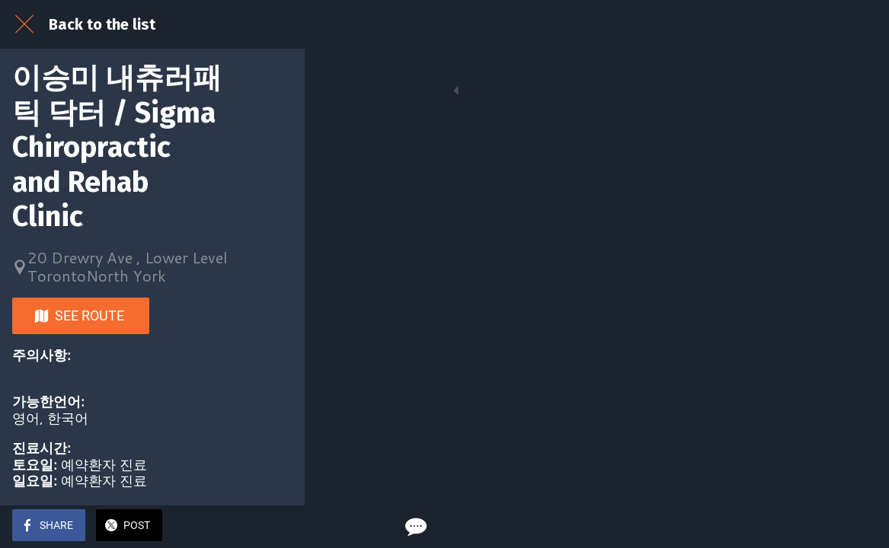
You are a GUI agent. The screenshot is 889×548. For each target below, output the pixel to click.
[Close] (24, 24)
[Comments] (858, 526)
